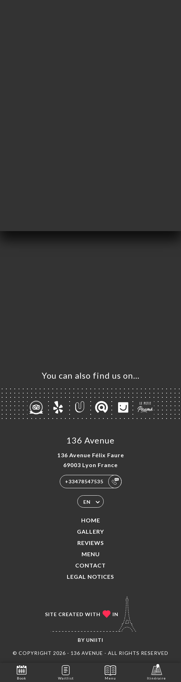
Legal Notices (90, 576)
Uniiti (94, 640)
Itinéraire (156, 672)
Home (90, 520)
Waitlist (66, 672)
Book (21, 672)
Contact (90, 565)
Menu (91, 554)
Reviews (90, 542)
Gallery (90, 531)
